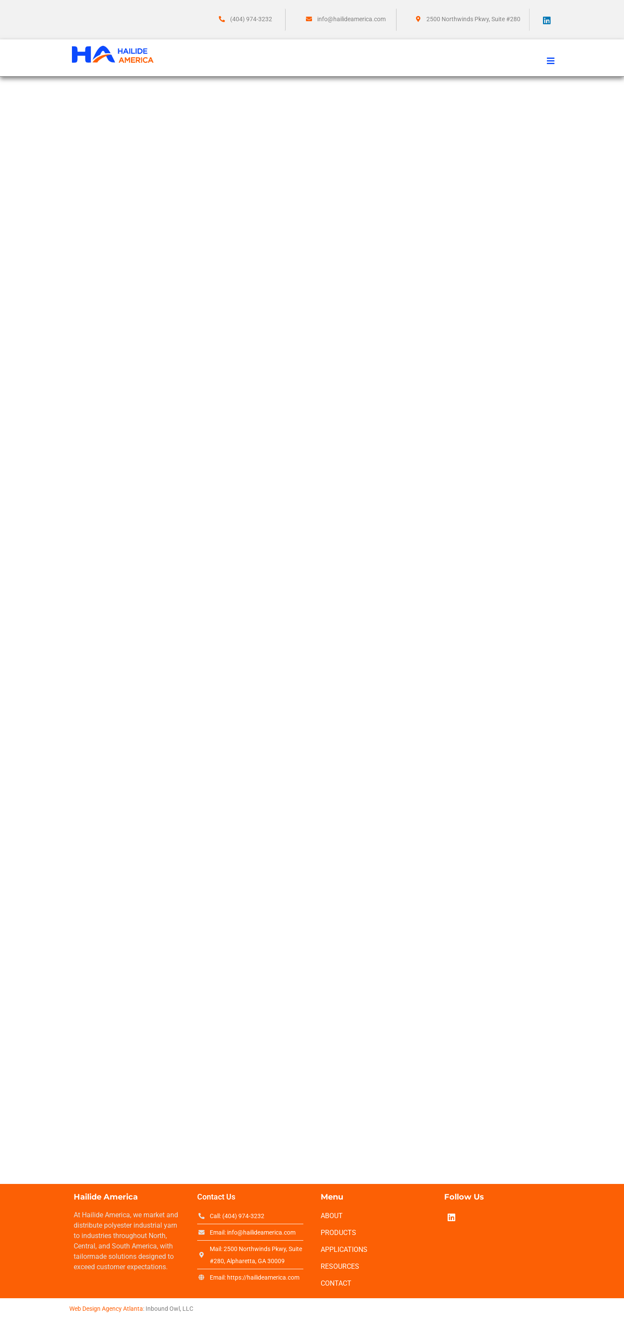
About (332, 1216)
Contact (336, 1283)
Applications (344, 1249)
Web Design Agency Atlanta (106, 1308)
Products (338, 1233)
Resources (340, 1266)
